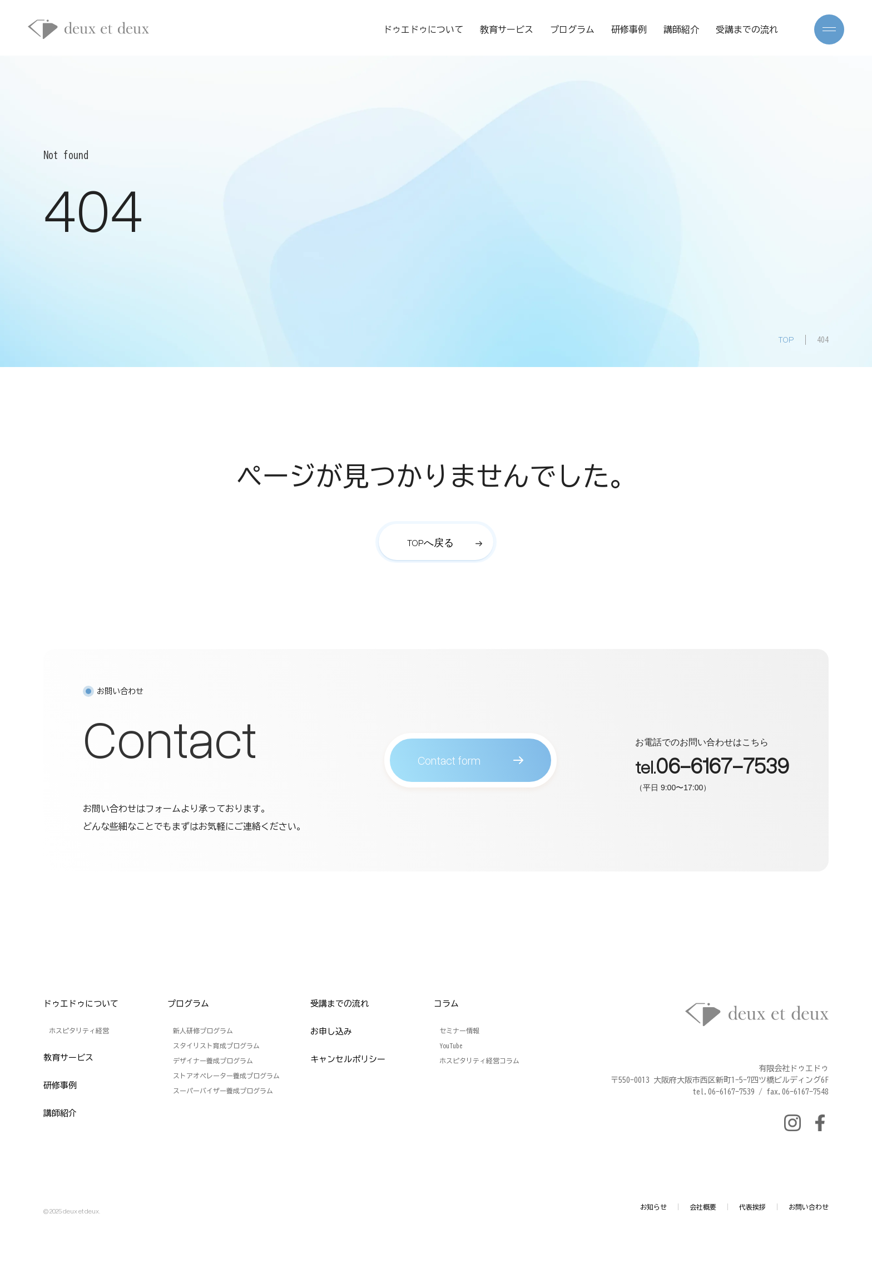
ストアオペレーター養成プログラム (226, 1075)
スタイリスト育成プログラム (216, 1045)
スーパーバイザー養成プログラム (223, 1090)
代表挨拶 (752, 1206)
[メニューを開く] (829, 29)
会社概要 (703, 1206)
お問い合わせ (809, 1206)
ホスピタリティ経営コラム (479, 1060)
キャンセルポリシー (347, 1059)
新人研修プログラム (203, 1030)
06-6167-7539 (722, 768)
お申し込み (331, 1031)
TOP (786, 339)
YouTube (451, 1045)
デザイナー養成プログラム (213, 1060)
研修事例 (629, 29)
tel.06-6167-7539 (723, 1092)
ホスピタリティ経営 (79, 1030)
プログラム (572, 29)
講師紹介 (681, 29)
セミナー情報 (459, 1030)
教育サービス (506, 29)
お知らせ (653, 1206)
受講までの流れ (747, 29)
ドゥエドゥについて (423, 29)
